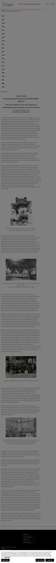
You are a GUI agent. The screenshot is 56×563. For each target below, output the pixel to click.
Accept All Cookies (40, 560)
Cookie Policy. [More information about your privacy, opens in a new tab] (7, 557)
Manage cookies (5, 560)
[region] (28, 556)
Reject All (50, 560)
